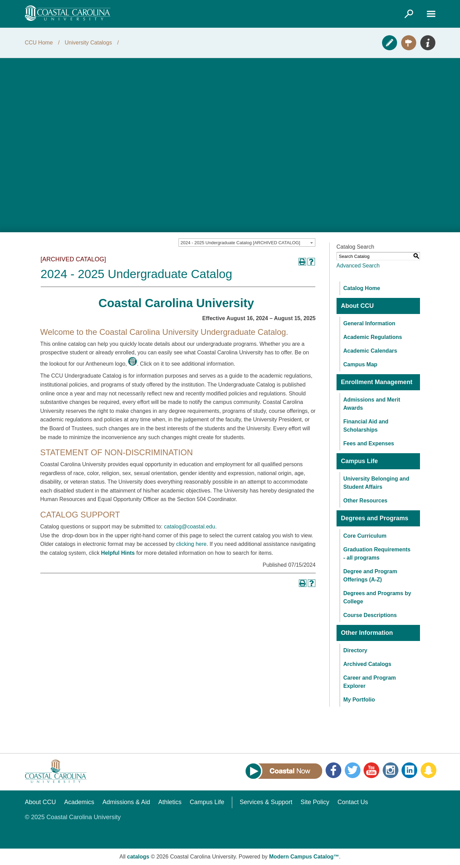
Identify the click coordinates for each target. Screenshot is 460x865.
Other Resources (365, 500)
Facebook (333, 770)
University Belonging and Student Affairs (376, 483)
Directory (355, 650)
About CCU (40, 802)
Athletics (170, 802)
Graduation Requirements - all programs (376, 554)
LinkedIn (409, 770)
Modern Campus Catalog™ (304, 857)
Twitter (352, 770)
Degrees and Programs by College (377, 597)
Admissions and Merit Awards (371, 404)
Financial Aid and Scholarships (366, 426)
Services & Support (266, 802)
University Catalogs (88, 42)
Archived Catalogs (367, 664)
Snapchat (428, 770)
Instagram (390, 770)
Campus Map (360, 364)
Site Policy (315, 802)
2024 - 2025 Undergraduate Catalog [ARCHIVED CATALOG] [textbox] (240, 242)
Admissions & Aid (126, 802)
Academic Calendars (370, 351)
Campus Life (207, 802)
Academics (79, 802)
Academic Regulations (372, 337)
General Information (369, 323)
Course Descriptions (370, 615)
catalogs (138, 857)
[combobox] (247, 242)
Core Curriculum (364, 536)
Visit (408, 42)
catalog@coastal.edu (189, 526)
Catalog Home (361, 288)
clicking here (191, 544)
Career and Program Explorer (369, 682)
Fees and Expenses (368, 443)
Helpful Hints (118, 553)
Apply (389, 42)
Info (427, 42)
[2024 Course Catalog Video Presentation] (230, 145)
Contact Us (353, 802)
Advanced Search (358, 265)
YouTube (371, 770)
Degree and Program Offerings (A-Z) (370, 575)
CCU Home (39, 42)
